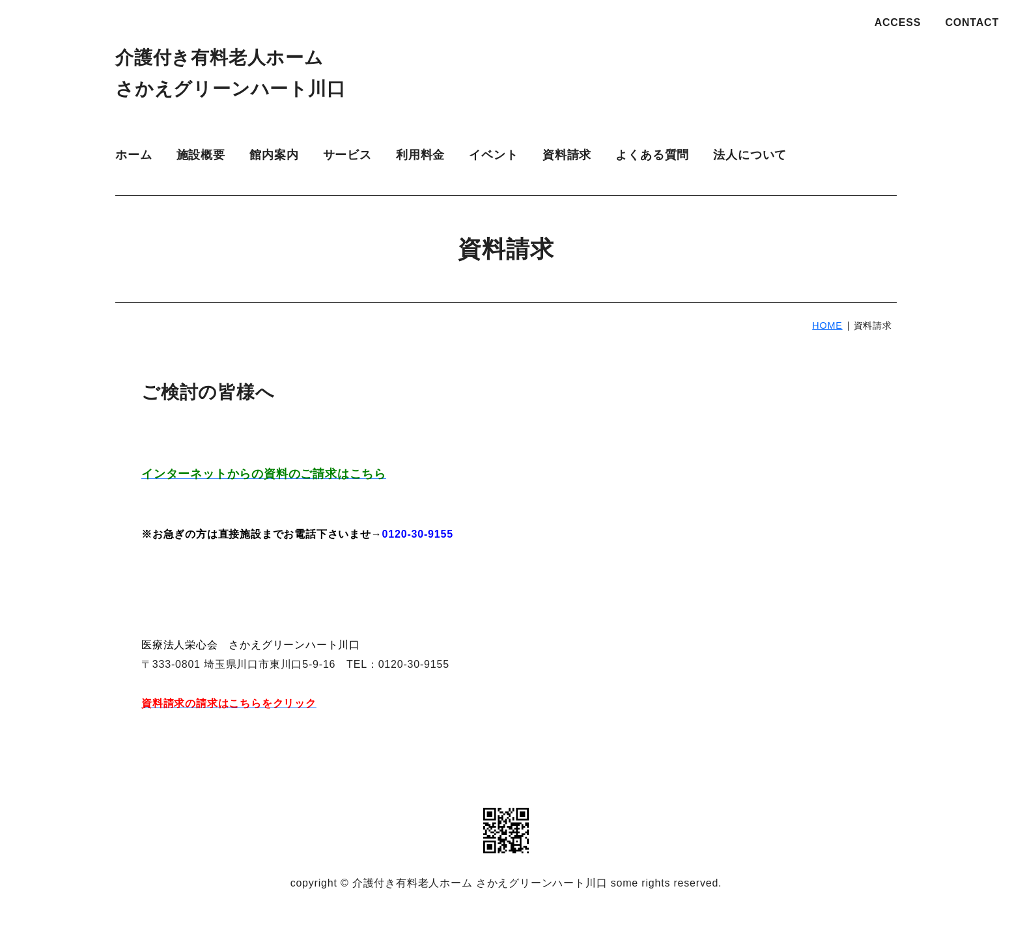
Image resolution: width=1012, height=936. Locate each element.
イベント (493, 154)
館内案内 (273, 154)
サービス (347, 154)
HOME (827, 325)
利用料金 (420, 154)
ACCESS (898, 22)
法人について (750, 154)
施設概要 (200, 154)
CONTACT (972, 22)
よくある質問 (652, 154)
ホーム (133, 154)
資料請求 (566, 154)
